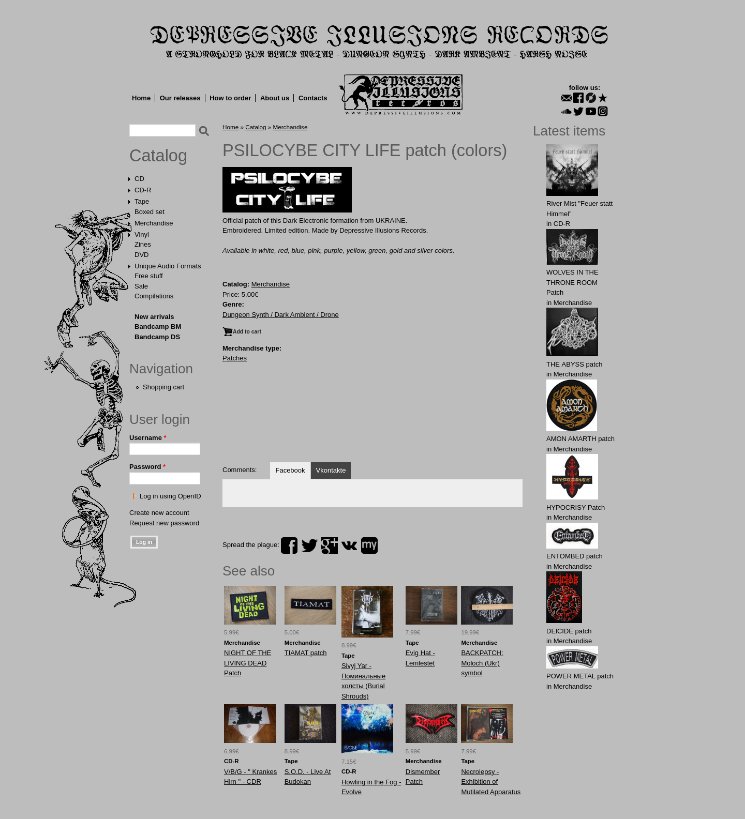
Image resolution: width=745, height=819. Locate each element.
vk (349, 545)
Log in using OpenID (170, 496)
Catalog (158, 155)
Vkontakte (331, 470)
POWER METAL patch (580, 676)
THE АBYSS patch (574, 364)
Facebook (290, 470)
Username (148, 438)
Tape (142, 201)
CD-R (143, 190)
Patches (234, 358)
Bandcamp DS (157, 337)
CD (139, 179)
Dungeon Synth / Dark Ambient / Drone (280, 314)
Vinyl (142, 234)
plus (329, 545)
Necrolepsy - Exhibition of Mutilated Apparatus (490, 782)
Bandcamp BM (158, 326)
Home (141, 98)
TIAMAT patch (306, 653)
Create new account (159, 513)
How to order (230, 98)
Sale (141, 286)
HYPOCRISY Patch (575, 507)
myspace (369, 545)
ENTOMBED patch (574, 556)
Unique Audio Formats (168, 266)
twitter (309, 545)
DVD (141, 255)
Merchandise (154, 223)
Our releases (180, 98)
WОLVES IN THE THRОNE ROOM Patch (572, 282)
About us (274, 98)
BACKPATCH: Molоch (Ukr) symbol (482, 663)
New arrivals (154, 317)
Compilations (154, 296)
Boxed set (150, 212)
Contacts (313, 98)
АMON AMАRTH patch (580, 439)
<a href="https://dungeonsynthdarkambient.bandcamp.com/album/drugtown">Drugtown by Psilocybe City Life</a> (372, 418)
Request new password (164, 523)
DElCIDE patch (568, 631)
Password (147, 467)
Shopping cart (163, 387)
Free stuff (149, 276)
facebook (289, 545)
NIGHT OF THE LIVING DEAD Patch (247, 663)
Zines (143, 244)
